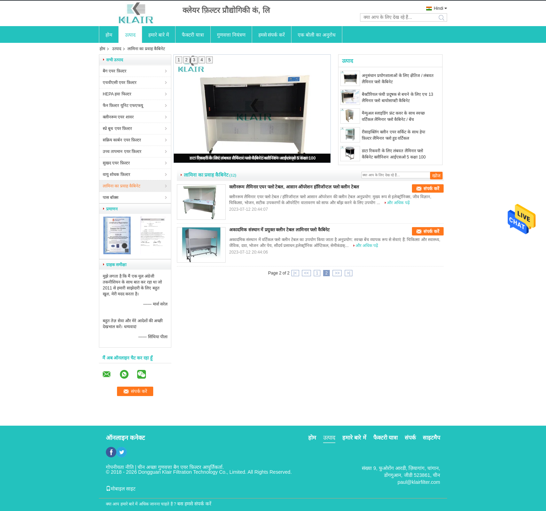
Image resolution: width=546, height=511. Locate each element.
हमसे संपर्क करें (271, 35)
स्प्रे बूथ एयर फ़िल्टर (117, 128)
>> (337, 273)
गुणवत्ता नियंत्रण (231, 35)
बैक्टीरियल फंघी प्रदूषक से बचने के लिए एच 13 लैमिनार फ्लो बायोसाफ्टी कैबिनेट (397, 97)
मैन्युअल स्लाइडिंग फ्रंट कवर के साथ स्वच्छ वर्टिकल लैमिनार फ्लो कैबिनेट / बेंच (393, 116)
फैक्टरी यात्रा (193, 35)
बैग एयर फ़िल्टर (114, 71)
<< (306, 273)
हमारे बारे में (158, 35)
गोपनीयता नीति (120, 467)
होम (109, 35)
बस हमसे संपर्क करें (194, 503)
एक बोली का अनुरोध (317, 35)
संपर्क (410, 438)
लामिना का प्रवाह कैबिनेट (121, 186)
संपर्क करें (431, 188)
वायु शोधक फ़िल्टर (116, 174)
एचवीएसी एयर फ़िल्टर (119, 82)
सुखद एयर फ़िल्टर (116, 163)
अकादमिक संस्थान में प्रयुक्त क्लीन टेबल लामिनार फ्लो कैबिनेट (279, 229)
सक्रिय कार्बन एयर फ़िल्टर (122, 140)
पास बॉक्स (110, 197)
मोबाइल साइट (120, 488)
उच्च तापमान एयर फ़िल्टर (122, 151)
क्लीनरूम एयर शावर (118, 117)
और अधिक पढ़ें (398, 202)
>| (348, 273)
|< (295, 273)
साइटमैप (431, 438)
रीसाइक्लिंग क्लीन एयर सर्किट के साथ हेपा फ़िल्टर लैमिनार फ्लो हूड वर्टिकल (393, 135)
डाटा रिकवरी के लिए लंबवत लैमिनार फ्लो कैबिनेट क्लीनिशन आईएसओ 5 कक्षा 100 (252, 158)
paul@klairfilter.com (419, 482)
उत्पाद (130, 35)
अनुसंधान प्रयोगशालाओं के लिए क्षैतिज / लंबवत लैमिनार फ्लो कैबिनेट (398, 78)
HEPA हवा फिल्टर (117, 94)
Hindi (438, 8)
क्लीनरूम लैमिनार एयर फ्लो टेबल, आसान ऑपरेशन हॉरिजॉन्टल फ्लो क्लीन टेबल (294, 186)
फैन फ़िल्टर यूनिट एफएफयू (123, 105)
